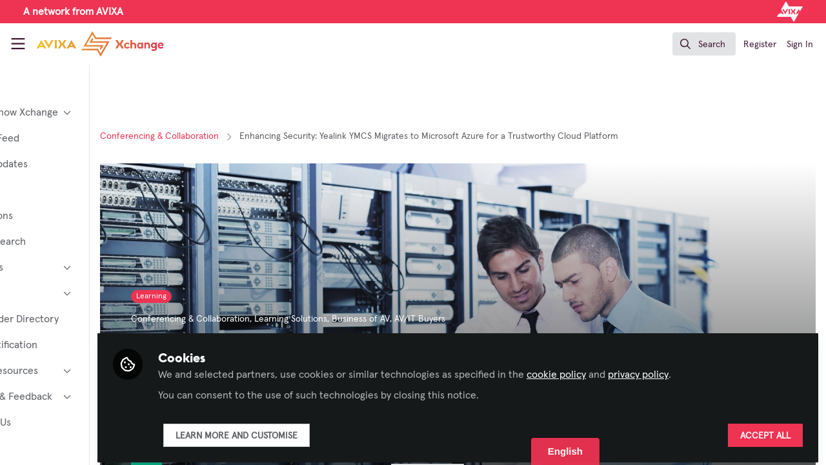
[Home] (87, 44)
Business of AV (436, 319)
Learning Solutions (366, 319)
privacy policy (713, 369)
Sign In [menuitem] (800, 44)
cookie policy (631, 369)
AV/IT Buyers (495, 319)
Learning (227, 296)
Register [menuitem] (759, 44)
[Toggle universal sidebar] (18, 44)
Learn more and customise (312, 430)
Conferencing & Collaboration (235, 136)
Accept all (765, 430)
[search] (704, 44)
